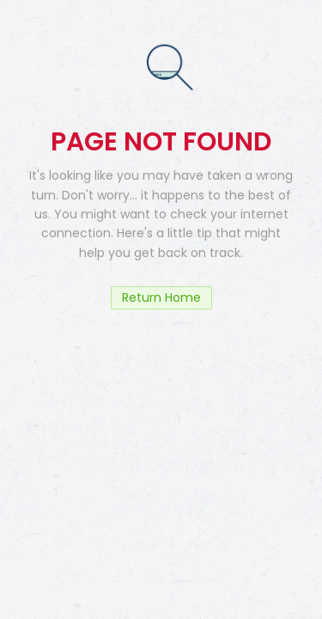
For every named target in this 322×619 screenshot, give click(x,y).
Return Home (161, 297)
